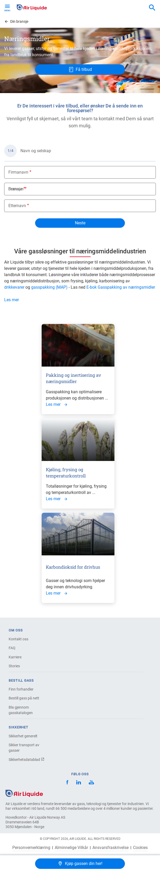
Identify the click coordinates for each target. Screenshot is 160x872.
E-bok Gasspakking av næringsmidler (120, 287)
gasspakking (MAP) (49, 287)
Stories (14, 666)
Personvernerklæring (31, 848)
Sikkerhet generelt (23, 736)
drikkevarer (14, 287)
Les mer (11, 299)
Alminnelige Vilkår (71, 848)
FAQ (12, 648)
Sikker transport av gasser (24, 748)
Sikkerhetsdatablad (27, 759)
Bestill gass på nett (24, 698)
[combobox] (152, 8)
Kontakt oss (18, 639)
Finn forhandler (21, 689)
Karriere (15, 657)
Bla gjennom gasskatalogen (21, 710)
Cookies (140, 848)
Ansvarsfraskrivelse (110, 848)
